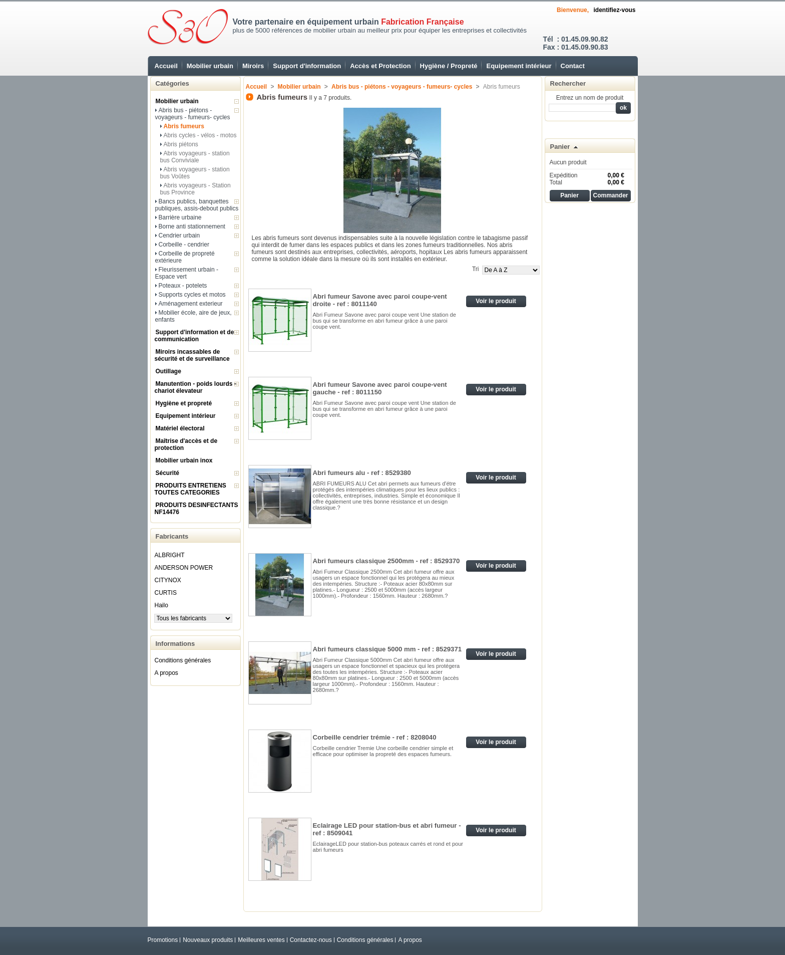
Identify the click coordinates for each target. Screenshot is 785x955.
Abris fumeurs (184, 126)
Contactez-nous (311, 939)
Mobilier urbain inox (184, 460)
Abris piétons (181, 144)
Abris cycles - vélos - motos (200, 135)
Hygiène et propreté (184, 403)
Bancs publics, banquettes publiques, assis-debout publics (197, 205)
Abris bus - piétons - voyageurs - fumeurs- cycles (192, 114)
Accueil (166, 66)
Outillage (168, 371)
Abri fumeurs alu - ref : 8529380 (362, 472)
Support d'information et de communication (194, 336)
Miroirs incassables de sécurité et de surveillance (192, 355)
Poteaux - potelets (183, 285)
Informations (175, 643)
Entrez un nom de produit (590, 97)
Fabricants (172, 536)
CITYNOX (168, 580)
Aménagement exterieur (191, 303)
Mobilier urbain (210, 66)
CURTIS (166, 592)
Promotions (163, 939)
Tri (475, 269)
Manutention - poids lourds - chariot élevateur (195, 387)
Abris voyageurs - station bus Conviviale (195, 157)
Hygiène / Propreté (449, 66)
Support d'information (307, 66)
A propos (166, 672)
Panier (560, 146)
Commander (610, 195)
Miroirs (253, 66)
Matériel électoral (180, 428)
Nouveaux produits (208, 939)
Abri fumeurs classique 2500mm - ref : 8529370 (386, 561)
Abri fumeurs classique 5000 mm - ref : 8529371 (387, 649)
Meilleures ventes (261, 939)
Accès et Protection (380, 66)
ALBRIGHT (170, 555)
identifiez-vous (614, 10)
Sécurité (167, 472)
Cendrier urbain (179, 235)
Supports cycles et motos (192, 294)
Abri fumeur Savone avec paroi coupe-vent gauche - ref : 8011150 (380, 388)
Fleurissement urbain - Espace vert (186, 273)
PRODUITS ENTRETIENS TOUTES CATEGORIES (190, 489)
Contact (573, 66)
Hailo (161, 605)
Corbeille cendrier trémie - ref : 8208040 (375, 737)
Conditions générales (183, 660)
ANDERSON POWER (184, 567)
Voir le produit (496, 301)
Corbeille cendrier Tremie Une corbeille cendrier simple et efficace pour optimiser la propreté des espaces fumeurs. (383, 751)
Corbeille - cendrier (184, 244)
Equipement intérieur (518, 66)
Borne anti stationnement (192, 226)
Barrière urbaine (180, 217)
